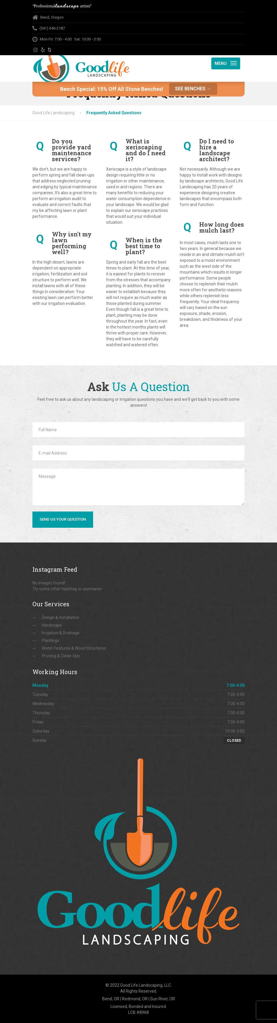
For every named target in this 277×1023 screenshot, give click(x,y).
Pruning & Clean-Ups (61, 655)
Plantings (50, 640)
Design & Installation (60, 617)
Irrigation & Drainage (61, 632)
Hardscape (52, 625)
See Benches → (193, 88)
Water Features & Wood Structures (74, 648)
